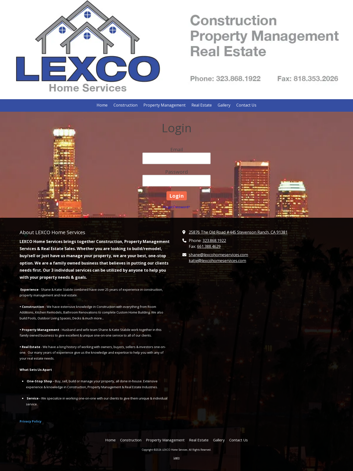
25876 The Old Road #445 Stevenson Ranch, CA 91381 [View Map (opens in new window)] (238, 232)
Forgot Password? (176, 207)
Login (177, 457)
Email (176, 149)
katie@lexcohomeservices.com (217, 260)
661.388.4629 (209, 246)
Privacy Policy (30, 421)
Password (176, 172)
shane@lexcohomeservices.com (218, 254)
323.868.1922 (214, 240)
